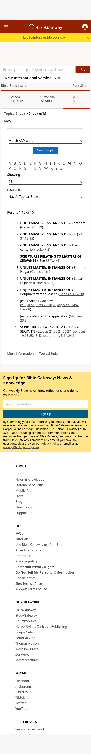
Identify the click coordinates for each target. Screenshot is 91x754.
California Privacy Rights (35, 567)
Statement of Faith (29, 485)
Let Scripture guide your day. (45, 37)
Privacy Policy (50, 443)
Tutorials (21, 539)
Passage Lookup (16, 99)
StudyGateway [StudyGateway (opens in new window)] (26, 615)
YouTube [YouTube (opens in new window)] (21, 708)
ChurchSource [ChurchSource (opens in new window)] (25, 621)
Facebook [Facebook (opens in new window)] (22, 681)
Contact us (23, 556)
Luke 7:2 (43, 249)
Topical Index (76, 99)
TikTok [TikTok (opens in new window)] (20, 697)
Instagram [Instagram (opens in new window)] (23, 686)
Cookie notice (25, 578)
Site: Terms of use (28, 583)
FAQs (19, 533)
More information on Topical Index (33, 354)
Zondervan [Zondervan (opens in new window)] (23, 654)
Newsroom (23, 507)
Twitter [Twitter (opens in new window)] (20, 703)
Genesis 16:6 (40, 271)
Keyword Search (47, 99)
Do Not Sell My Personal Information (44, 572)
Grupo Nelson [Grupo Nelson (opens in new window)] (25, 632)
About (19, 474)
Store (19, 496)
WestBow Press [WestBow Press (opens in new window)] (26, 649)
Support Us (23, 513)
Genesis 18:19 (31, 227)
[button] (85, 27)
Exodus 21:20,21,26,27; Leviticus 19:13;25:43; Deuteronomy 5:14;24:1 (53, 333)
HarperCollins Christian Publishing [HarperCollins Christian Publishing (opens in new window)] (41, 626)
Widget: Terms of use (31, 589)
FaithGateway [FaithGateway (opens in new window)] (25, 610)
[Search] (83, 69)
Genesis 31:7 (43, 283)
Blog (18, 501)
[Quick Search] (38, 69)
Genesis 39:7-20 (71, 294)
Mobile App (23, 490)
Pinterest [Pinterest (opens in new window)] (22, 692)
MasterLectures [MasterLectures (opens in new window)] (27, 660)
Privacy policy (26, 561)
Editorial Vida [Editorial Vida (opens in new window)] (25, 638)
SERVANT (53, 260)
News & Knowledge (29, 479)
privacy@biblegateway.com (21, 447)
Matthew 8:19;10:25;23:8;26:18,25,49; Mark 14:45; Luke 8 (50, 305)
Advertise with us (28, 550)
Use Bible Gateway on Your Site (38, 544)
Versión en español (29, 729)
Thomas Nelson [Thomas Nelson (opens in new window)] (27, 643)
